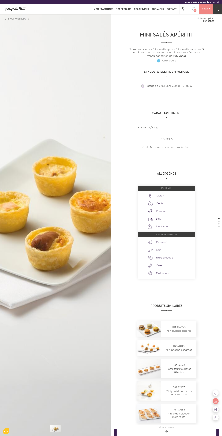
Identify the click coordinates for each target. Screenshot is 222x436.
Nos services (141, 9)
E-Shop (205, 9)
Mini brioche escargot (179, 350)
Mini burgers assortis (179, 331)
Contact (171, 9)
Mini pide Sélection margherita (178, 415)
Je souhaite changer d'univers (202, 2)
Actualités (158, 9)
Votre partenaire (103, 9)
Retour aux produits (17, 19)
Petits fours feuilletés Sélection (179, 371)
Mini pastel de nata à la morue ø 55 (179, 393)
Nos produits (123, 9)
